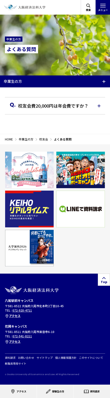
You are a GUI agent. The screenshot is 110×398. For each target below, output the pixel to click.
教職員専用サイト (15, 363)
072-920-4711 (22, 310)
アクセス (12, 316)
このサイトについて (91, 357)
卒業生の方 (13, 81)
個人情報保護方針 (66, 357)
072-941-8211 (22, 336)
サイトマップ (45, 357)
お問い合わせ (26, 357)
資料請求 (10, 357)
